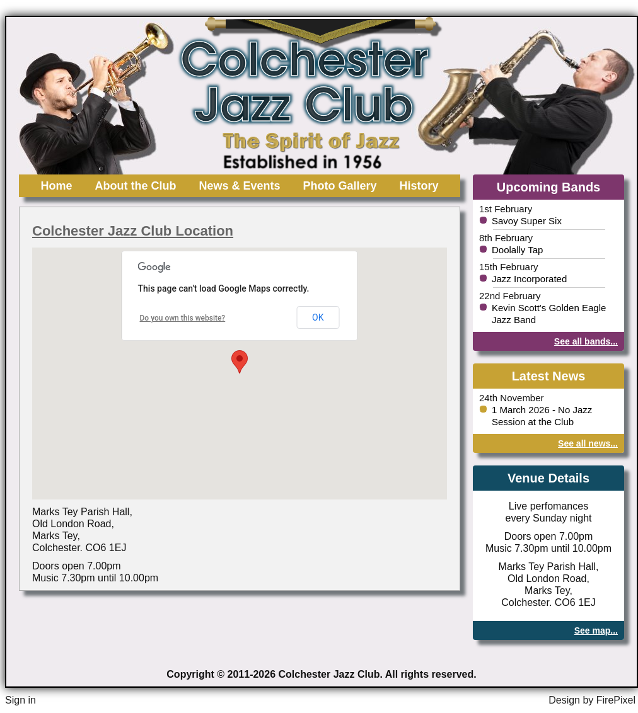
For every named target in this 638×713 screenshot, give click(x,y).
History (419, 186)
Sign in (20, 700)
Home (56, 186)
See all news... (588, 443)
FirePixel (615, 700)
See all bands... (586, 341)
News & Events (239, 186)
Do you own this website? (183, 318)
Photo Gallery (340, 186)
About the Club (135, 186)
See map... (596, 630)
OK (317, 317)
